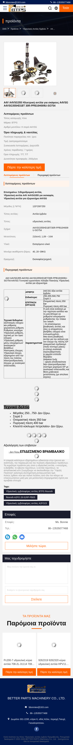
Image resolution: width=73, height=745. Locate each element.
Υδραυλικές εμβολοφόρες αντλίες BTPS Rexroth (29, 491)
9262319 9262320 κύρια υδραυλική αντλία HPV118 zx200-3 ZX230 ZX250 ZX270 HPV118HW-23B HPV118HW (53, 662)
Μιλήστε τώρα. (36, 546)
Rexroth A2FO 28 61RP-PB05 (20, 497)
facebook (36, 729)
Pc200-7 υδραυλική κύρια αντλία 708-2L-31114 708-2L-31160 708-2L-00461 (18, 662)
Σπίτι (4, 29)
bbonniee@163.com (14, 2)
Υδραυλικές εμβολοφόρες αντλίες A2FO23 (26, 503)
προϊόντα (15, 29)
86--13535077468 (60, 2)
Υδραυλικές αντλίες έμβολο (34, 29)
